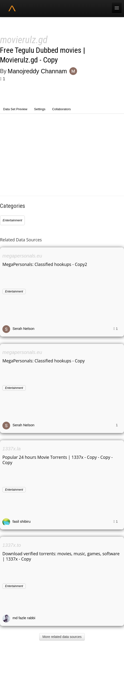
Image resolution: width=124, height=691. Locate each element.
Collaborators (61, 109)
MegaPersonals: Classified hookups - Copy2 (44, 264)
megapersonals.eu (22, 255)
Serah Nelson (23, 328)
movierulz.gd (23, 40)
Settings (39, 109)
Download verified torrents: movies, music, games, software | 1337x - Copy (61, 556)
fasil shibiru (22, 521)
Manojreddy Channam (37, 71)
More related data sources (62, 637)
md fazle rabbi (24, 618)
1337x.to (11, 545)
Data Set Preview (15, 109)
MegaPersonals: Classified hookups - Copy (43, 361)
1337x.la (11, 448)
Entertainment (12, 220)
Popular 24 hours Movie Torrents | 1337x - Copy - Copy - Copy (57, 459)
